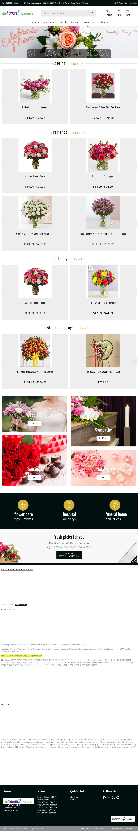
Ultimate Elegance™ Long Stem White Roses (35, 233)
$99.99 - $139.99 (103, 244)
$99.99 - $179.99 (103, 117)
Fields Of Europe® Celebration (103, 302)
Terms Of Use (85, 829)
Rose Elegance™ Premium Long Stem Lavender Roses (103, 233)
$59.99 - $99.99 (35, 186)
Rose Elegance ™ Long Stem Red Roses (103, 107)
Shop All (75, 63)
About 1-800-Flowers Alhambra (17, 569)
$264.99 (103, 382)
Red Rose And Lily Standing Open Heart (103, 371)
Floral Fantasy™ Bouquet (103, 176)
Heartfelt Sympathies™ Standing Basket (35, 371)
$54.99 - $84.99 (103, 186)
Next (134, 97)
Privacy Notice (98, 829)
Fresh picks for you (69, 541)
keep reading (21, 604)
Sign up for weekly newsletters (69, 555)
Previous (3, 97)
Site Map (128, 829)
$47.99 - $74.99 (103, 313)
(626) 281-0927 (12, 3)
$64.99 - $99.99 (35, 117)
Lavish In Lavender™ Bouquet (35, 107)
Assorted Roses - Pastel (35, 176)
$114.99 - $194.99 (35, 382)
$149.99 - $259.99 (35, 244)
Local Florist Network (114, 829)
